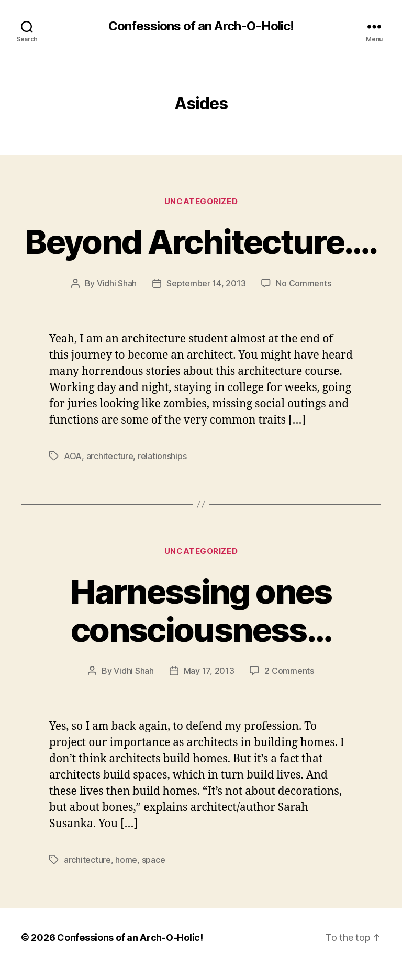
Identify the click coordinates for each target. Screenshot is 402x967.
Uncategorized (201, 201)
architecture (109, 456)
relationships (162, 456)
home (126, 859)
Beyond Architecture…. (201, 241)
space (153, 859)
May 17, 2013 (209, 670)
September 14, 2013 (205, 283)
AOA (73, 456)
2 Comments (289, 670)
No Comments (303, 283)
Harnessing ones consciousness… (200, 610)
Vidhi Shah (117, 283)
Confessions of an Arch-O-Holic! (200, 26)
